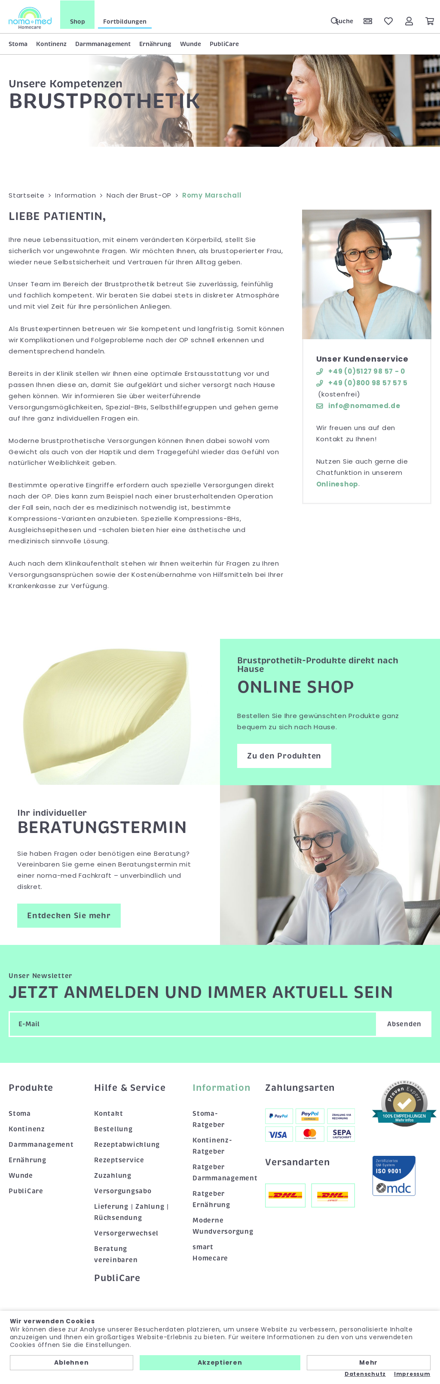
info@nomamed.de (358, 404)
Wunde (190, 43)
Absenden (404, 1024)
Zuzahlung (112, 1175)
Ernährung (155, 43)
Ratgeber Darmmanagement (220, 1172)
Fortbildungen (125, 21)
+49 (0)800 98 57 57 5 (362, 382)
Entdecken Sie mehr (69, 915)
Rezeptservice (119, 1160)
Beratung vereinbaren (116, 1254)
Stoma (18, 43)
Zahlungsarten (300, 1087)
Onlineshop (337, 483)
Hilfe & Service (129, 1087)
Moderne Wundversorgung (220, 1225)
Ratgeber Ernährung (211, 1198)
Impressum (412, 1374)
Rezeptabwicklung (127, 1144)
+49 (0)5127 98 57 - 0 (361, 370)
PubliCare (224, 43)
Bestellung (113, 1129)
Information (220, 1087)
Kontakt (108, 1113)
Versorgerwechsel (126, 1233)
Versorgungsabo (123, 1191)
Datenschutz (365, 1374)
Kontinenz (51, 43)
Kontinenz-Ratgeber (212, 1145)
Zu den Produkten (284, 755)
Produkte (31, 1087)
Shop (77, 21)
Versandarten (297, 1161)
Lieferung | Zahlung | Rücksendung (131, 1211)
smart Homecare (210, 1252)
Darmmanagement (103, 43)
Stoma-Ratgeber (208, 1118)
